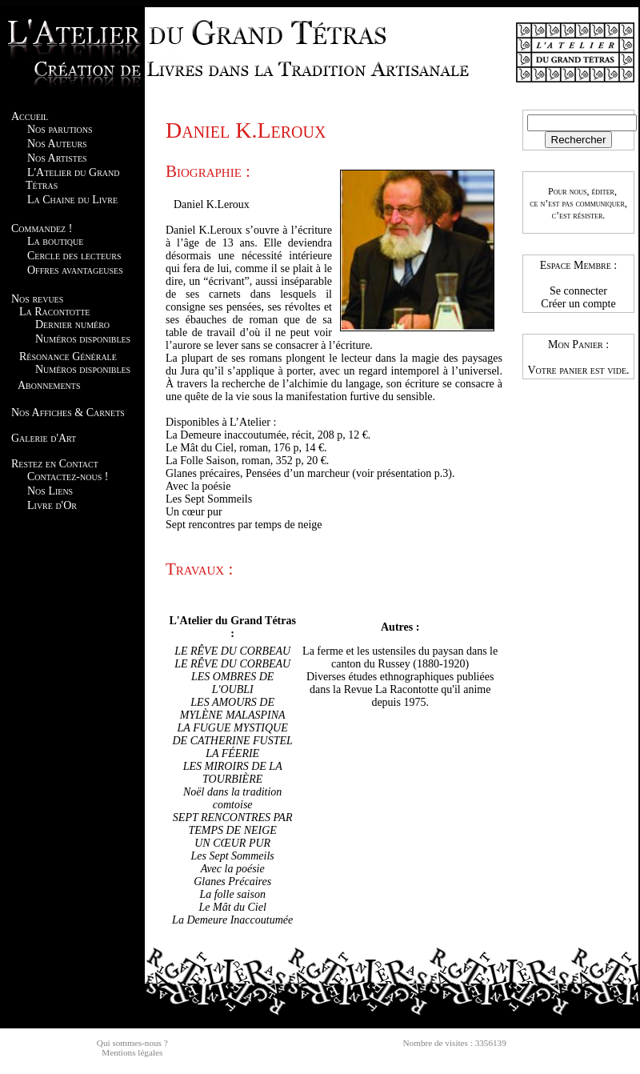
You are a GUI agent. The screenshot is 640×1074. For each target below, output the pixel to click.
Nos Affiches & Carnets (68, 413)
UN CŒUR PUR (232, 843)
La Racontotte (54, 312)
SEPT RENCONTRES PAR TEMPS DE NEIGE (233, 824)
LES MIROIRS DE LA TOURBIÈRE (232, 772)
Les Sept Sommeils (232, 856)
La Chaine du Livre (72, 200)
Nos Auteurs (57, 144)
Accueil (29, 116)
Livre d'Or (52, 505)
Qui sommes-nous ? (132, 1043)
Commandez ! (41, 228)
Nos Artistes (57, 158)
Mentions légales (132, 1052)
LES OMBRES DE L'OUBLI (232, 683)
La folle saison (232, 894)
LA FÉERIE (232, 753)
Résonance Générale (68, 357)
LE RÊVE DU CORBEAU (232, 651)
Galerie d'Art (43, 438)
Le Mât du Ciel (232, 907)
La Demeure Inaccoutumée (232, 920)
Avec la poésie (233, 869)
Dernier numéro (72, 325)
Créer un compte (578, 304)
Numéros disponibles (82, 339)
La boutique (55, 241)
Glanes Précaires (232, 882)
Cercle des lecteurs (74, 256)
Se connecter (578, 291)
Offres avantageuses (75, 270)
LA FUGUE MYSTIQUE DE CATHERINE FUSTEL (232, 734)
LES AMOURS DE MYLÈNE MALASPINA (233, 708)
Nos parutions (60, 129)
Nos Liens (50, 491)
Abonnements (49, 385)
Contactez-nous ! (67, 477)
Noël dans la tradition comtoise (232, 798)
